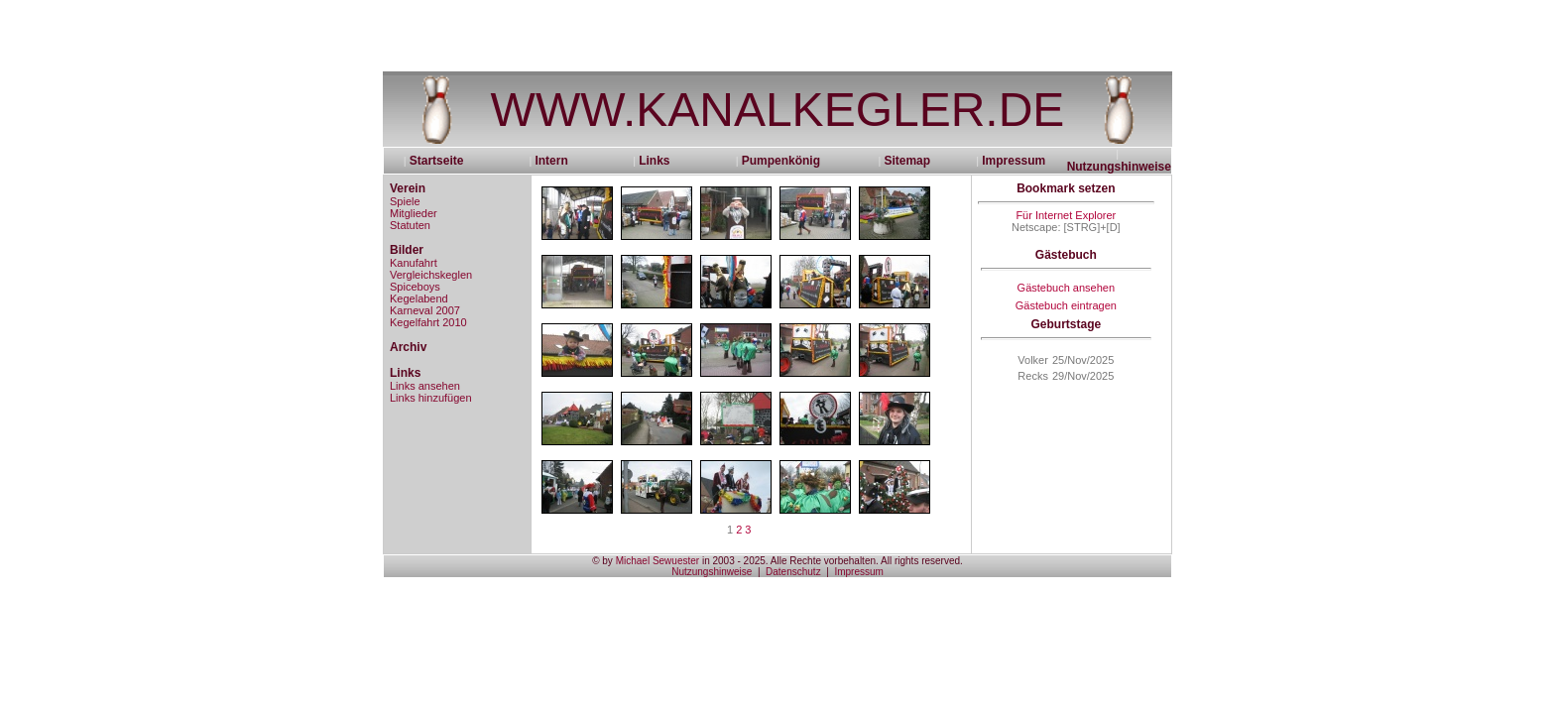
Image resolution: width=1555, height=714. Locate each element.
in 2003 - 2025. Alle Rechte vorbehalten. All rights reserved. (831, 560)
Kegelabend (419, 298)
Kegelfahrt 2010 (428, 322)
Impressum (1013, 161)
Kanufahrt (413, 263)
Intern (551, 161)
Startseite (443, 161)
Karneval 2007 (425, 310)
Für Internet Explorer (1066, 215)
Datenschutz (793, 571)
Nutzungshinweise (1119, 167)
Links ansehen (425, 386)
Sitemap (907, 161)
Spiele (405, 201)
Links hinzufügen (431, 398)
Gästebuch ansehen (1066, 288)
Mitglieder (413, 213)
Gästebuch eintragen (1066, 305)
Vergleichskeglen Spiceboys (431, 281)
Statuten (410, 225)
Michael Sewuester (657, 560)
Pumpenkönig (781, 161)
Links (654, 161)
